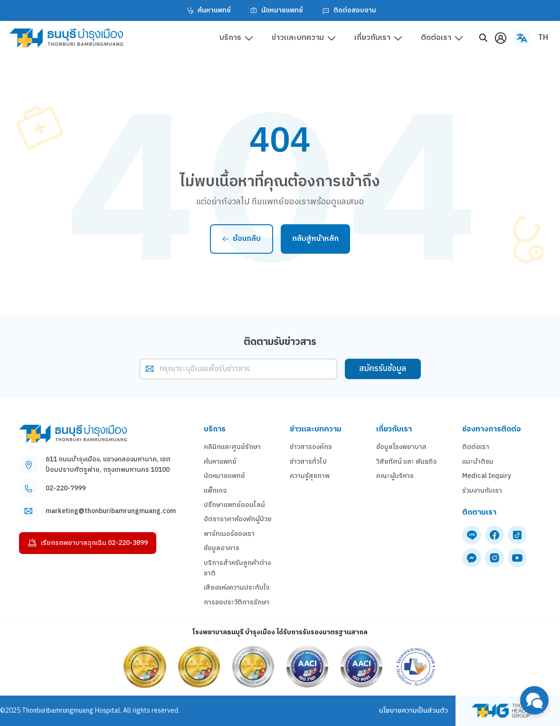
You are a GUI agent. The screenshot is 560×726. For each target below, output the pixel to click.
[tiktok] (517, 534)
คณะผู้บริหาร (395, 476)
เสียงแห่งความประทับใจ (236, 588)
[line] (471, 534)
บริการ (230, 38)
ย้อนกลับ (241, 238)
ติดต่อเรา (436, 38)
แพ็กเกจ (215, 491)
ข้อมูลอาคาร (221, 548)
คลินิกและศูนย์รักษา (232, 447)
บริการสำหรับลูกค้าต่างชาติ (237, 568)
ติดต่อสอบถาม (348, 10)
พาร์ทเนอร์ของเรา (229, 534)
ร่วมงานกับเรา (482, 491)
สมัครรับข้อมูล (382, 368)
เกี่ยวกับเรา (372, 38)
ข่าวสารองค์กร (311, 447)
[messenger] (471, 557)
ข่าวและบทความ (298, 38)
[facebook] (494, 534)
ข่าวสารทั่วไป (308, 462)
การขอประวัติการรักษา (236, 602)
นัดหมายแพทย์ (275, 10)
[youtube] (517, 557)
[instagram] (494, 557)
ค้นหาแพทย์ (207, 10)
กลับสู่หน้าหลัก (315, 238)
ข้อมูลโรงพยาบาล (401, 447)
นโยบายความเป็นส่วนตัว (413, 710)
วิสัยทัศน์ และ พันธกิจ (406, 462)
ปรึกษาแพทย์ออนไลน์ (234, 505)
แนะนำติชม (478, 462)
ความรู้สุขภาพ (310, 476)
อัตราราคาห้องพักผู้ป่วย (238, 519)
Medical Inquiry (486, 476)
